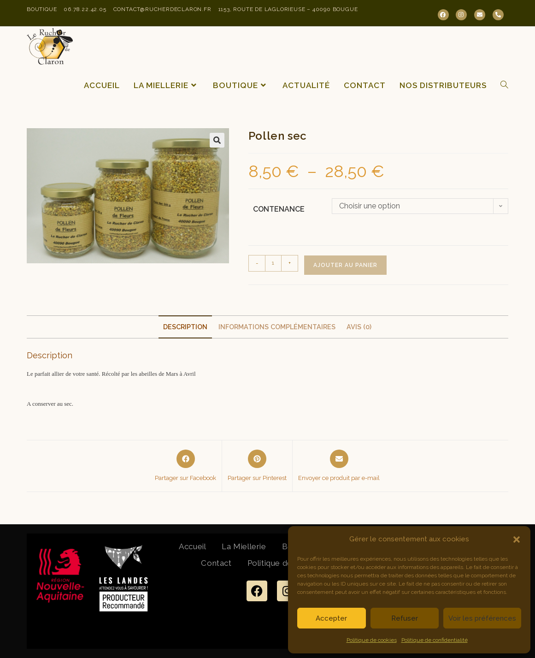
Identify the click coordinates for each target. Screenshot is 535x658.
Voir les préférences (482, 618)
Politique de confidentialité (434, 640)
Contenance (279, 209)
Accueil (192, 546)
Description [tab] (185, 327)
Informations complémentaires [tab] (276, 327)
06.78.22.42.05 (85, 9)
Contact (216, 563)
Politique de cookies (372, 640)
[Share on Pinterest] (257, 466)
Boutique (42, 9)
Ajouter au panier (345, 265)
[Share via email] (339, 466)
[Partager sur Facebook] (185, 466)
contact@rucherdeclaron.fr (162, 9)
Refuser (404, 618)
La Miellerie (244, 546)
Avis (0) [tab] (359, 327)
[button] (516, 539)
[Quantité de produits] (273, 263)
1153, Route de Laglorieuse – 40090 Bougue (288, 9)
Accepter (331, 618)
